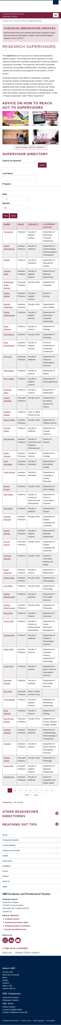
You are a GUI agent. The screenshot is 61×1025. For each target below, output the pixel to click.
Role (4, 194)
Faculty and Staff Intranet (15, 929)
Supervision (7, 861)
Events (5, 980)
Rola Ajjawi (8, 508)
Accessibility (50, 1021)
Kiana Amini (8, 766)
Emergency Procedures (10, 1021)
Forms (5, 871)
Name (7, 224)
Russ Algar (8, 613)
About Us (6, 881)
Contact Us (7, 911)
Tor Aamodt (8, 232)
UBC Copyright (38, 1021)
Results (6, 203)
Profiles (27, 952)
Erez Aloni (8, 691)
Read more (17, 38)
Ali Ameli (7, 744)
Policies (5, 876)
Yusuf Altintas (9, 699)
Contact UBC (7, 972)
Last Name (7, 173)
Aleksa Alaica (9, 578)
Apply (4, 886)
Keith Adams (9, 371)
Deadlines (6, 866)
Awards (5, 856)
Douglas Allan (9, 635)
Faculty (33, 224)
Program (6, 184)
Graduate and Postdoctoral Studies (30, 894)
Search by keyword (11, 160)
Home (4, 835)
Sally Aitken (8, 494)
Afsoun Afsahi (9, 420)
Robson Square (8, 1007)
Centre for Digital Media (12, 1009)
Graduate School (7, 21)
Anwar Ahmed (9, 472)
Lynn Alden (8, 586)
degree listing (47, 90)
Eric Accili (7, 357)
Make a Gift (7, 986)
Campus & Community (11, 850)
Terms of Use (26, 1021)
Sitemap (19, 952)
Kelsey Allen (9, 649)
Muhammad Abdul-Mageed (8, 285)
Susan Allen (8, 666)
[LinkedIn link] (11, 940)
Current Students (9, 845)
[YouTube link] (18, 940)
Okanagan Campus (10, 1000)
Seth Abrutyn (9, 334)
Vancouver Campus (10, 997)
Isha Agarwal (9, 439)
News (4, 977)
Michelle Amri (9, 777)
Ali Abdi (7, 260)
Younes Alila (9, 621)
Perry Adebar (9, 379)
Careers (5, 983)
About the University (10, 975)
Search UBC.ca (8, 988)
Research (36, 952)
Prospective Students (20, 21)
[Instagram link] (5, 940)
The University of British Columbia (22, 5)
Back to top (8, 952)
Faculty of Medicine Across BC (15, 1012)
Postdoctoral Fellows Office (16, 922)
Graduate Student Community (17, 926)
